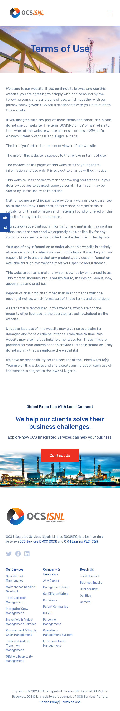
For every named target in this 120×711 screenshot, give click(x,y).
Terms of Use (70, 702)
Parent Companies (55, 607)
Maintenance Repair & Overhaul (20, 589)
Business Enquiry (91, 582)
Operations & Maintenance (15, 578)
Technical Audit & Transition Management (18, 646)
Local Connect (89, 576)
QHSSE (47, 613)
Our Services (15, 569)
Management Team (56, 587)
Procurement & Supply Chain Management (21, 633)
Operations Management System (57, 633)
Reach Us (87, 569)
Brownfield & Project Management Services (21, 622)
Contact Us (60, 455)
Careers (85, 602)
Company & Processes (51, 572)
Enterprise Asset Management (54, 644)
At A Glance (51, 581)
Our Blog (85, 595)
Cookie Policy (49, 702)
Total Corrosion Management (16, 600)
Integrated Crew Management (17, 611)
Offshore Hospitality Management (19, 659)
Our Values (50, 600)
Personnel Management (52, 622)
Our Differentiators (55, 594)
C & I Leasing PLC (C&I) (81, 541)
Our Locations (89, 589)
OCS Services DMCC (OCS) (38, 541)
